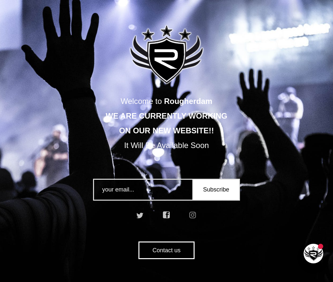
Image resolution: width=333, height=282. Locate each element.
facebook (166, 215)
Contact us (166, 250)
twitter (140, 215)
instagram (193, 215)
